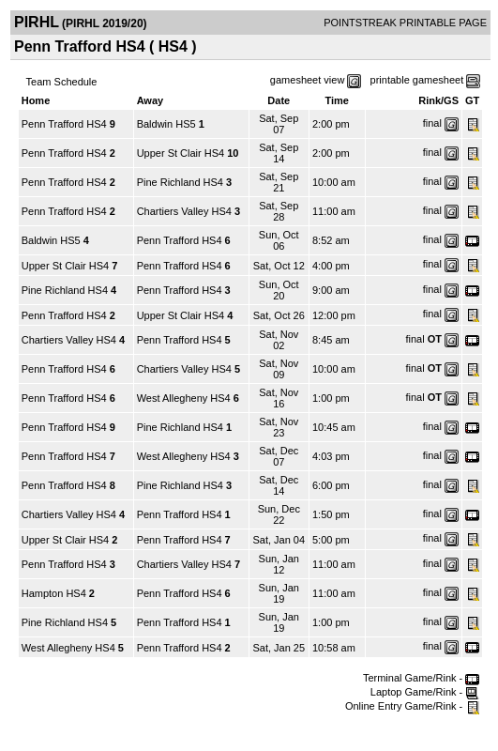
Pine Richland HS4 (180, 182)
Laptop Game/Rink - (425, 691)
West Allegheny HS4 (184, 398)
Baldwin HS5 (166, 124)
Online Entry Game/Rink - (412, 706)
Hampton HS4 (54, 593)
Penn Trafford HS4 (64, 124)
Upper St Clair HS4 (181, 153)
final (432, 123)
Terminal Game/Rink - (421, 677)
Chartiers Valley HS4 (184, 211)
